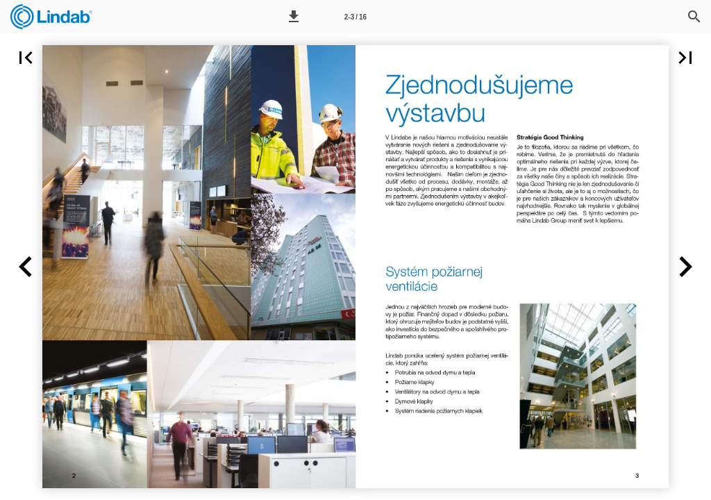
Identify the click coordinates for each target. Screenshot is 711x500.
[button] (293, 16)
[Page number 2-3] (355, 16)
